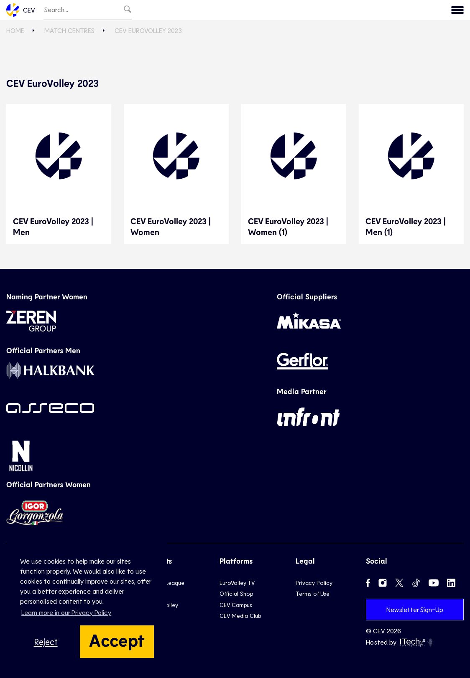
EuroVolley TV (237, 582)
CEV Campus (236, 604)
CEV (20, 10)
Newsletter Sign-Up (414, 609)
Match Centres (69, 30)
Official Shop (236, 593)
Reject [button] (46, 641)
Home (15, 30)
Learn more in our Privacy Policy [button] (66, 612)
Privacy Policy (314, 582)
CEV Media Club (240, 615)
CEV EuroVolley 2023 (148, 30)
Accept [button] (117, 639)
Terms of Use (313, 593)
